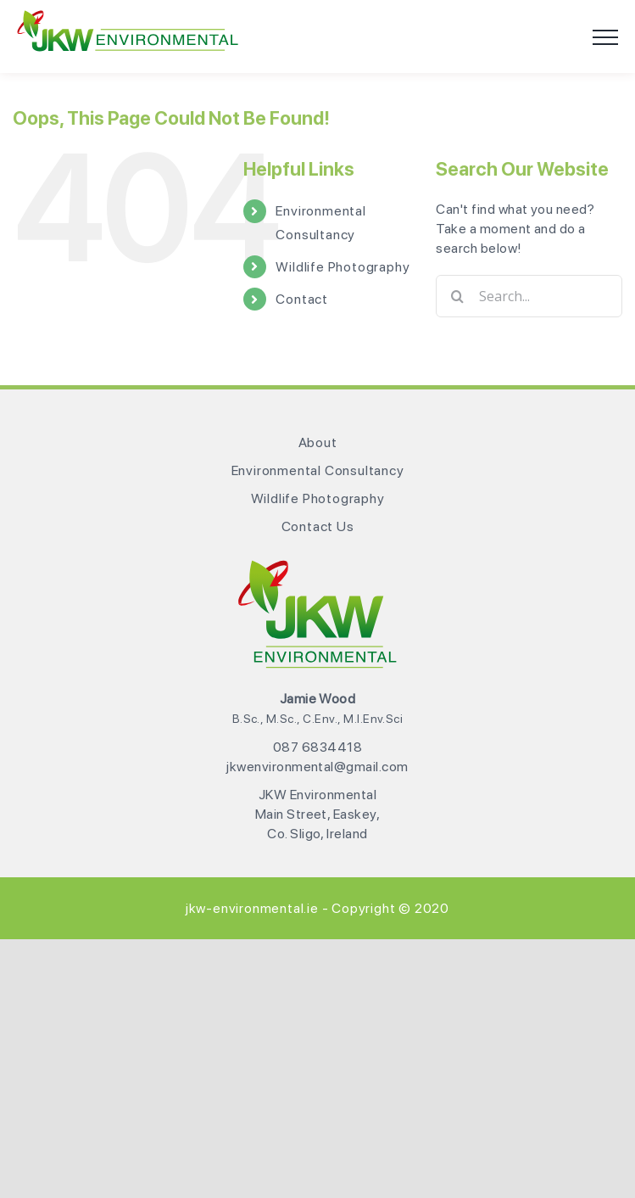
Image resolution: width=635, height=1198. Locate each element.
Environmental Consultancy (317, 470)
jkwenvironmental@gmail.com (317, 767)
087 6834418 (317, 747)
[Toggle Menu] (605, 37)
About (317, 442)
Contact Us (317, 526)
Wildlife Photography (342, 267)
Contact (302, 299)
